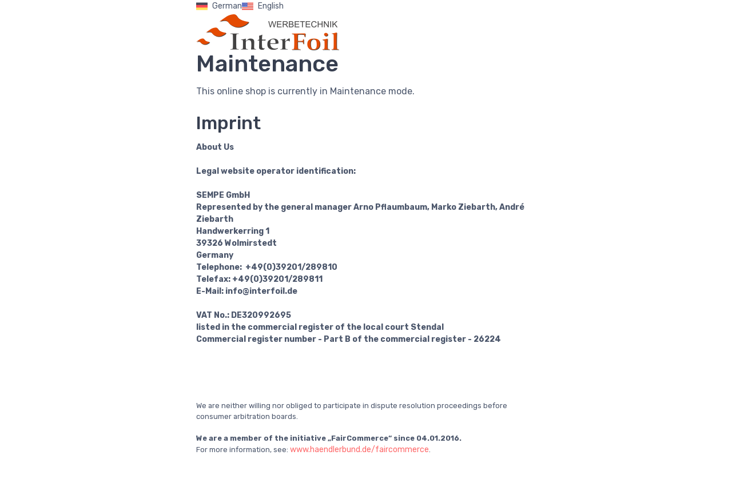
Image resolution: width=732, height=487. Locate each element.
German (219, 6)
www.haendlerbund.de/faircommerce (359, 449)
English (263, 6)
